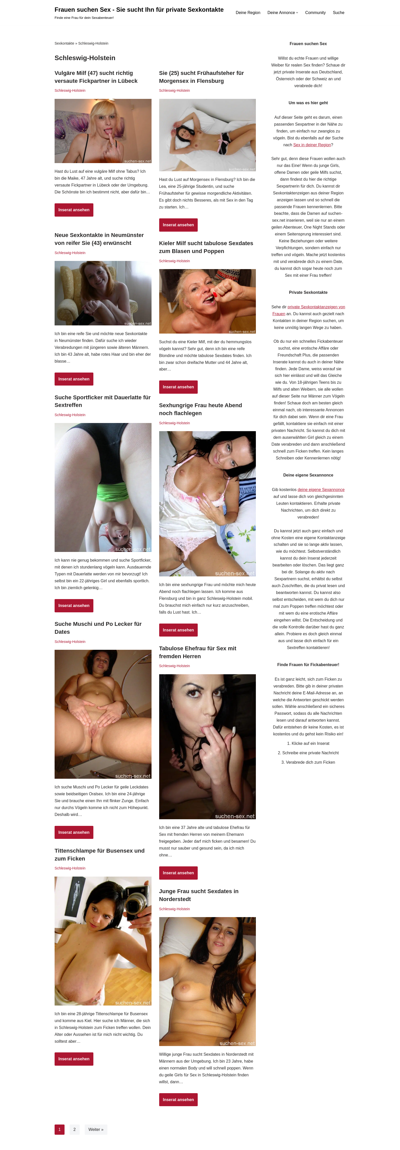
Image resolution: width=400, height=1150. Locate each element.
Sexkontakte (64, 43)
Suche (338, 12)
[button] (297, 13)
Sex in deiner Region (312, 146)
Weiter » (96, 1129)
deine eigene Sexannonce (321, 493)
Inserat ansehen (72, 219)
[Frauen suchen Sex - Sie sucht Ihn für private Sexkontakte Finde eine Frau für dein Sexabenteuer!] (139, 13)
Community (315, 12)
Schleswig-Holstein (70, 90)
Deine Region (247, 12)
